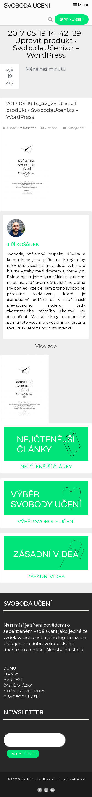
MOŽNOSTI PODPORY (24, 691)
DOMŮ (9, 668)
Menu (81, 4)
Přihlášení (72, 19)
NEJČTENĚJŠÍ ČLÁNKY (46, 466)
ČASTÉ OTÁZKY (17, 685)
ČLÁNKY (10, 674)
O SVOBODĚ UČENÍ (21, 697)
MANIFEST (13, 680)
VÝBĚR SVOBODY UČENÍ (46, 521)
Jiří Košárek (26, 128)
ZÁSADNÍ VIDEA (46, 576)
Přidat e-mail (23, 754)
